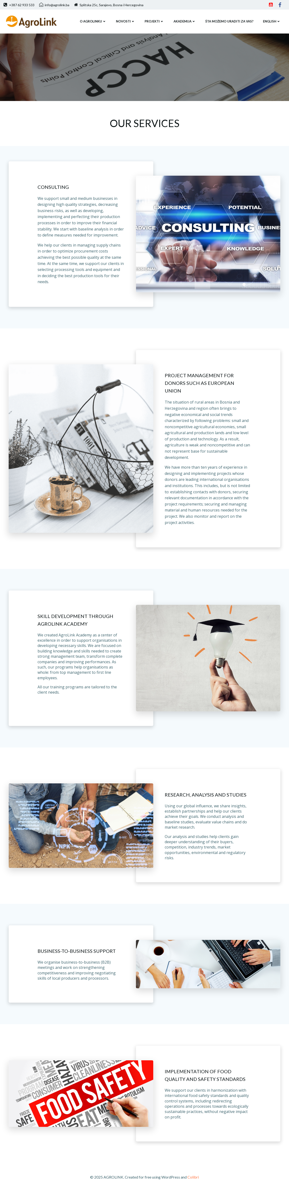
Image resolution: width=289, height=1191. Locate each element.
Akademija (185, 21)
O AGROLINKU (93, 21)
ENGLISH (272, 21)
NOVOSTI (125, 21)
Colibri (193, 1177)
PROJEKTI (154, 21)
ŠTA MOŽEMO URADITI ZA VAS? (229, 21)
